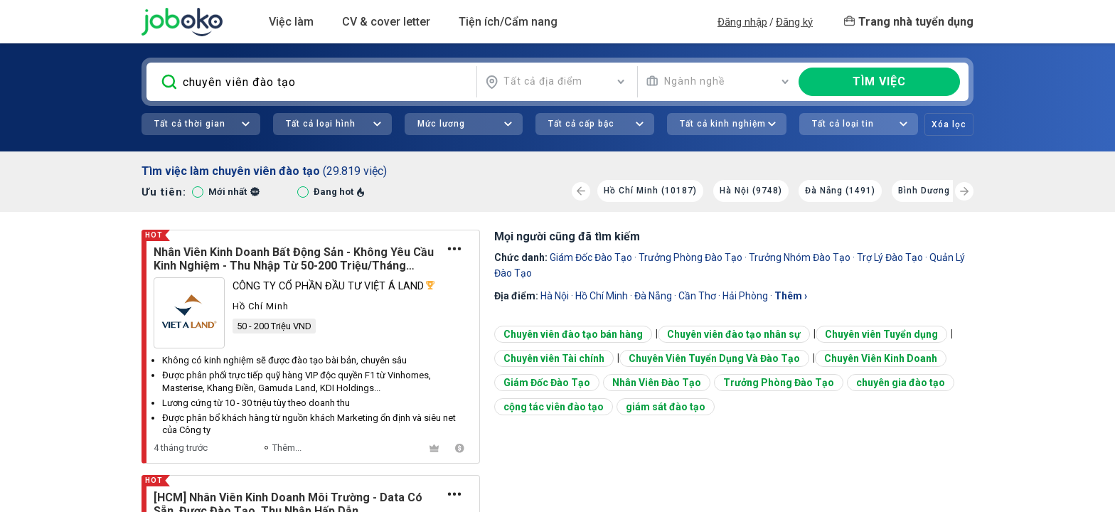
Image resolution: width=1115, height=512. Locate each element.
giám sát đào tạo (665, 406)
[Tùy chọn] (455, 249)
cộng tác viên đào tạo (553, 406)
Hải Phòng (745, 296)
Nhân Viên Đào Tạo (656, 382)
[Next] (964, 191)
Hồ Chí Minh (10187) (650, 191)
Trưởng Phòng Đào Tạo (690, 257)
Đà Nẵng (653, 296)
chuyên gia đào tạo (900, 382)
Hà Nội (554, 296)
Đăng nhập (742, 22)
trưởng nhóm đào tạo (799, 257)
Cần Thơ (697, 296)
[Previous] (581, 191)
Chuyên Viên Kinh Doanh (880, 358)
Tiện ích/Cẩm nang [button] (508, 21)
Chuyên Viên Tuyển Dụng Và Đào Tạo (714, 358)
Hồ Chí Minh (601, 296)
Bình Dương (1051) (940, 191)
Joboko (182, 22)
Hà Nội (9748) (751, 191)
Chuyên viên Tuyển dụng (881, 334)
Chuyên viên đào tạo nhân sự (734, 334)
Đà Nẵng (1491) (840, 191)
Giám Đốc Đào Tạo (591, 257)
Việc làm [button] (291, 21)
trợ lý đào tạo (890, 257)
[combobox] (555, 81)
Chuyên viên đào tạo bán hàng (573, 334)
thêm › (790, 296)
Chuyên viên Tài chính (553, 358)
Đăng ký (794, 22)
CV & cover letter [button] (386, 21)
